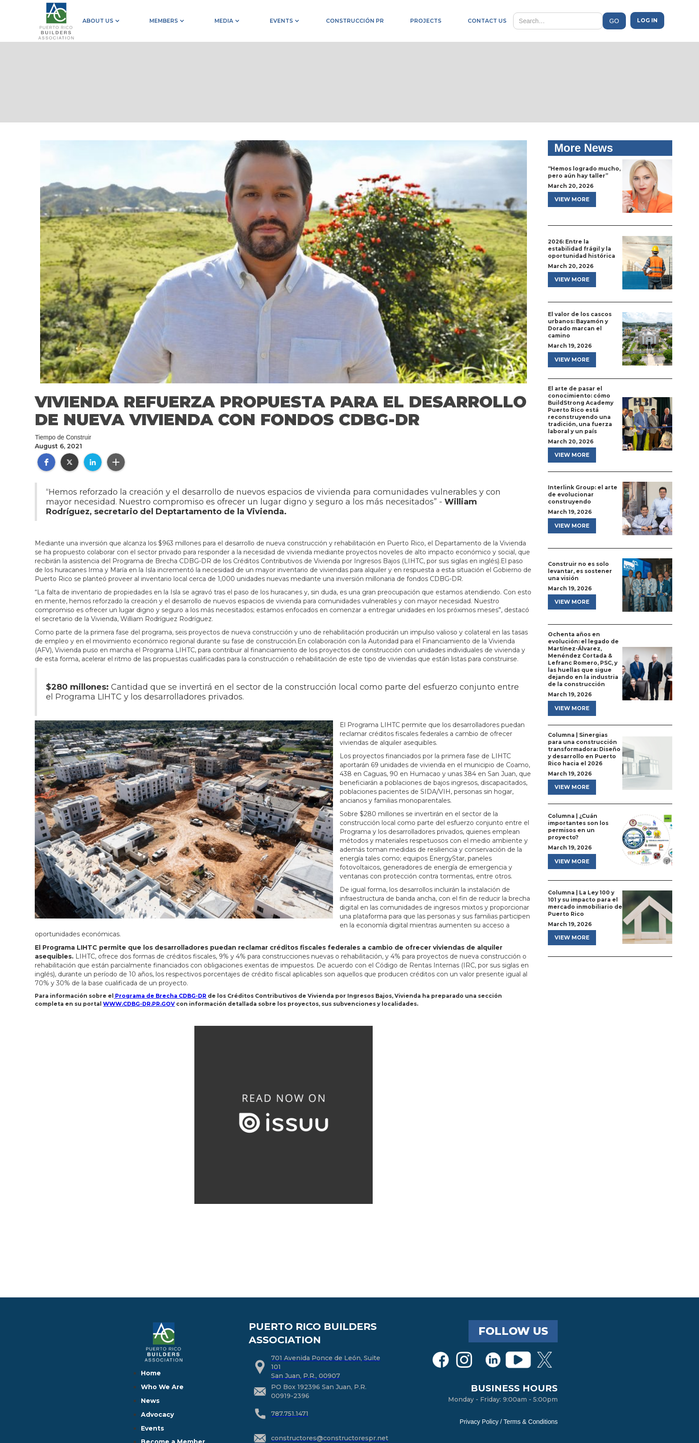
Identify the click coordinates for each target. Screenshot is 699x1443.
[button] (99, 21)
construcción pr (355, 20)
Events (152, 1428)
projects (425, 20)
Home (151, 1373)
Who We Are (162, 1387)
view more (572, 199)
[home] (56, 21)
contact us (487, 20)
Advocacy (157, 1414)
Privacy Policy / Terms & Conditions (509, 1421)
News (150, 1401)
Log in (647, 20)
